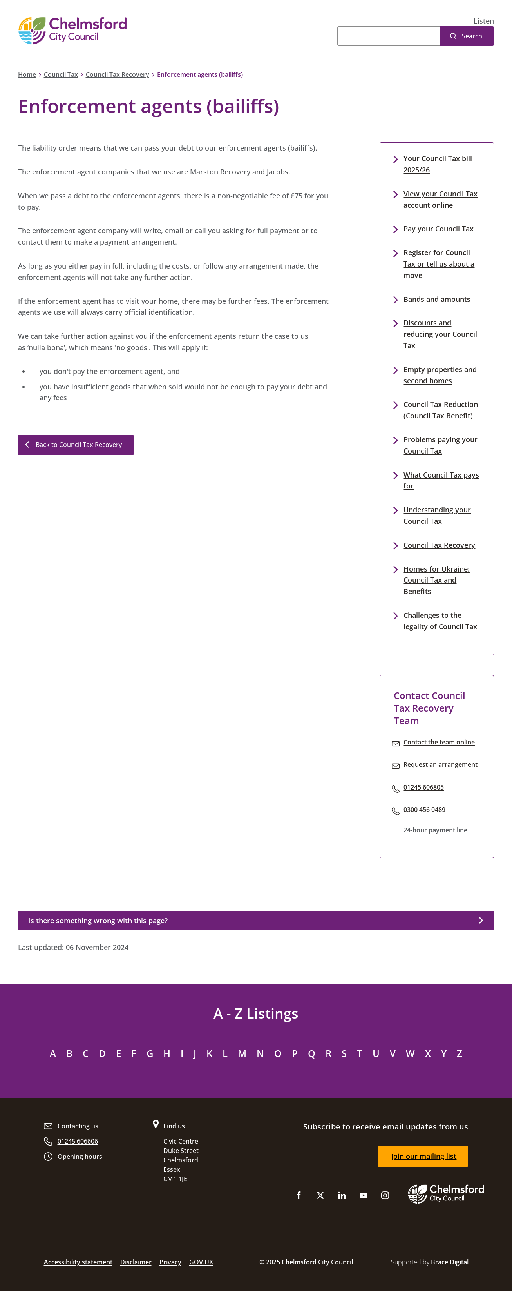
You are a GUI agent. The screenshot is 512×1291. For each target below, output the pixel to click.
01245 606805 (423, 787)
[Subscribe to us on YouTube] (363, 1197)
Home (27, 74)
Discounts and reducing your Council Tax (440, 334)
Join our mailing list (423, 1156)
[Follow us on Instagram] (385, 1197)
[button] (484, 21)
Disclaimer (136, 1262)
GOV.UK (201, 1262)
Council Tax (61, 74)
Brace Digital (450, 1262)
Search (472, 36)
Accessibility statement (78, 1262)
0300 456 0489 (424, 809)
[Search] (388, 36)
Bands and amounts (436, 299)
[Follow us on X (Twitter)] (320, 1197)
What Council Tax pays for (441, 480)
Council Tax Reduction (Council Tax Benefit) (440, 409)
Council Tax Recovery (117, 74)
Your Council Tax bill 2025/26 (437, 164)
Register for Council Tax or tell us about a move (438, 264)
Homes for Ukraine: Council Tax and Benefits (436, 580)
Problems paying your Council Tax (440, 445)
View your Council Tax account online (440, 199)
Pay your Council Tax (438, 228)
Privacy (170, 1262)
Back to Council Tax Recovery (79, 444)
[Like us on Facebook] (299, 1197)
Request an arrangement (440, 764)
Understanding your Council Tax (437, 515)
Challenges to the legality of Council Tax (440, 620)
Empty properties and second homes (440, 375)
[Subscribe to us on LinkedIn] (342, 1197)
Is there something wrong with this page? (98, 920)
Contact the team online (439, 742)
